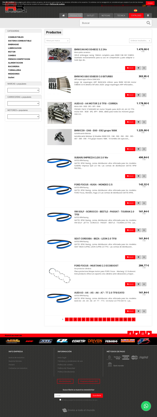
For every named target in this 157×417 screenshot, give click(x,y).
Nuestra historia (15, 361)
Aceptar (150, 3)
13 (113, 319)
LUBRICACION (14, 48)
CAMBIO (12, 55)
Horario (12, 364)
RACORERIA (13, 66)
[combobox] (139, 11)
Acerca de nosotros (16, 357)
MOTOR (11, 52)
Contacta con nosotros (18, 368)
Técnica (121, 15)
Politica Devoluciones (66, 372)
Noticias (106, 15)
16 (125, 319)
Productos (75, 15)
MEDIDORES (14, 74)
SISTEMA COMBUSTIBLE (19, 40)
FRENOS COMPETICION (19, 59)
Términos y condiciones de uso (70, 361)
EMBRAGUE (13, 44)
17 (129, 319)
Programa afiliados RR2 (89, 381)
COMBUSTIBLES (16, 37)
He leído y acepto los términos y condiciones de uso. (79, 400)
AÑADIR (129, 68)
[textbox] (139, 10)
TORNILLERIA (14, 70)
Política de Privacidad (66, 368)
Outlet (11, 77)
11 (104, 319)
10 (100, 319)
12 (109, 319)
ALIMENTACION (15, 63)
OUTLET (90, 15)
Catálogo (136, 15)
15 (121, 319)
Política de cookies (65, 364)
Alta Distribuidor (65, 381)
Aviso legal (62, 357)
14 (117, 319)
